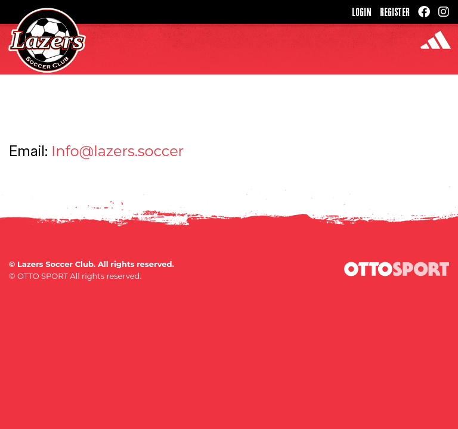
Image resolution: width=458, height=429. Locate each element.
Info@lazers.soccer (117, 151)
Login (362, 11)
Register (395, 11)
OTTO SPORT (42, 276)
